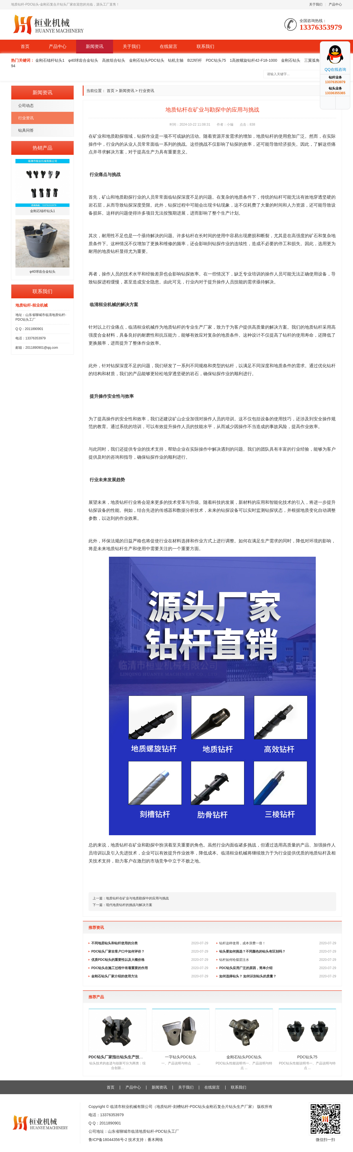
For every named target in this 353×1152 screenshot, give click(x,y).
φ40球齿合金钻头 (83, 60)
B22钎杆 (194, 60)
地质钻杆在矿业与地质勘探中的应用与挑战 (137, 898)
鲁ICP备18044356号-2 (108, 1139)
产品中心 (335, 4)
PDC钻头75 (216, 60)
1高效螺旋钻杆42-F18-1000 (253, 60)
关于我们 (315, 4)
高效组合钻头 (113, 60)
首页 (25, 46)
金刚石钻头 (290, 60)
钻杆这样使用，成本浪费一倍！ (277, 943)
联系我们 (205, 46)
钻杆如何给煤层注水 (277, 960)
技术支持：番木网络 (145, 1139)
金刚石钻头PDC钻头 (146, 60)
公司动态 (26, 105)
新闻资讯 (94, 46)
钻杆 (269, 136)
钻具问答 (26, 130)
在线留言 (168, 46)
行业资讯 (26, 118)
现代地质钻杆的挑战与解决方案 (129, 905)
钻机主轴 (175, 60)
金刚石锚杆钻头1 (50, 60)
